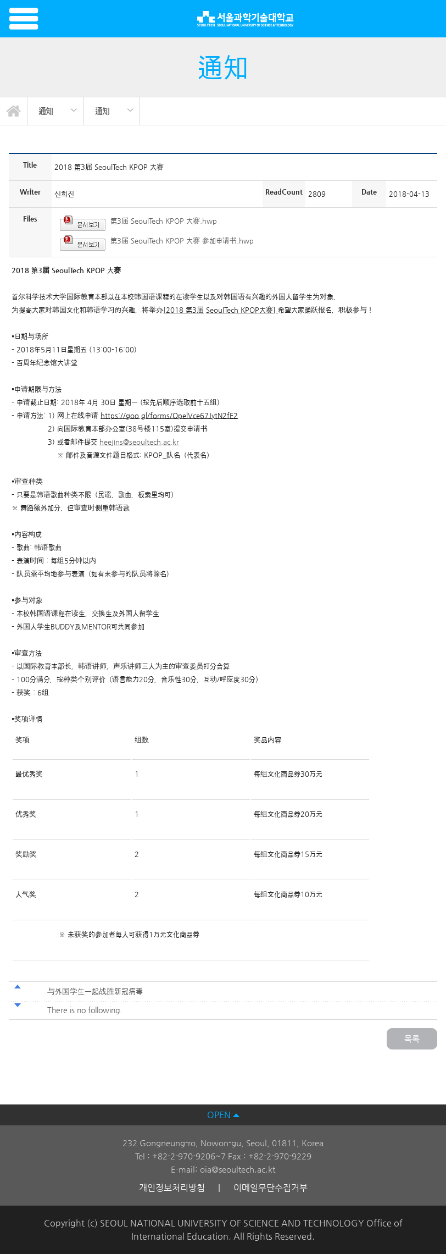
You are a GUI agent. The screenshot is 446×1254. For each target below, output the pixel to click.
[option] (55, 111)
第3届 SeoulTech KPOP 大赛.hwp (163, 221)
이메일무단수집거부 (270, 1188)
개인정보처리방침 (172, 1188)
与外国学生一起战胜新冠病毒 (95, 991)
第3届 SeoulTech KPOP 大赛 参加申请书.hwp (182, 240)
